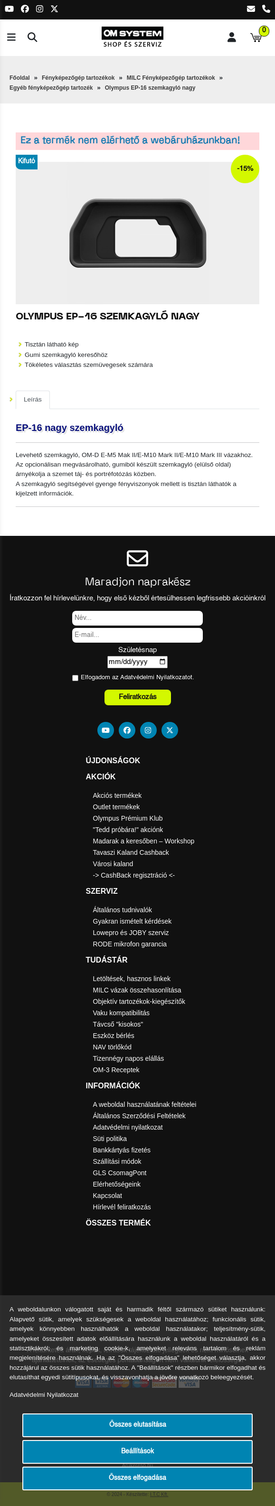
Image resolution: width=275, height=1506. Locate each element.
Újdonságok (113, 761)
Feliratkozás (138, 697)
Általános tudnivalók (122, 910)
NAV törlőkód (112, 1047)
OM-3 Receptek (116, 1070)
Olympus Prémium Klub (128, 818)
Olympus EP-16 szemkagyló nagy (150, 87)
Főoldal (19, 78)
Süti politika (110, 1138)
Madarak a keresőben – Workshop (144, 841)
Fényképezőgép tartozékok (78, 78)
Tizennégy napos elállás (128, 1058)
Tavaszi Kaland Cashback (131, 852)
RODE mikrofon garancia (130, 944)
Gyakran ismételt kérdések (132, 921)
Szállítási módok (117, 1161)
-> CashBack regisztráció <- (134, 875)
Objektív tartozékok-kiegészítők (139, 1001)
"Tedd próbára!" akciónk (128, 829)
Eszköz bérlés (113, 1035)
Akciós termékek (117, 795)
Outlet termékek (116, 807)
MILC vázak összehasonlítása (137, 990)
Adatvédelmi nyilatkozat (128, 1127)
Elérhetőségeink (117, 1184)
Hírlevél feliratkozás (122, 1207)
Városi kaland (113, 864)
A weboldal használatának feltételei (145, 1104)
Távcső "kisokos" (118, 1024)
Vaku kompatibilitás (121, 1013)
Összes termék (118, 1223)
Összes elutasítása (137, 1425)
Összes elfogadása (137, 1478)
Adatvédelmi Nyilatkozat (153, 677)
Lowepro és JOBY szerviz (131, 932)
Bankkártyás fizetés (122, 1150)
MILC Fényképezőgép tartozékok (171, 78)
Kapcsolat (107, 1195)
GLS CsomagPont (120, 1173)
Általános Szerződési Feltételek (139, 1116)
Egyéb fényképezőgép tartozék (51, 87)
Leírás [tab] (33, 399)
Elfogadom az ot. (137, 677)
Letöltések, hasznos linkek (132, 978)
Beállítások (137, 1452)
